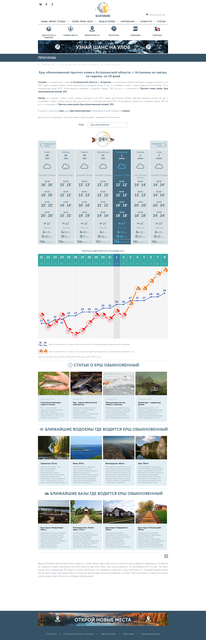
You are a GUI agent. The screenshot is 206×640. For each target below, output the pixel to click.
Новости (146, 21)
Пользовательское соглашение (78, 634)
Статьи (161, 21)
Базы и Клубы (107, 21)
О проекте (51, 634)
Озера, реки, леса (82, 21)
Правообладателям (150, 634)
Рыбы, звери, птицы (53, 21)
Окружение (128, 21)
